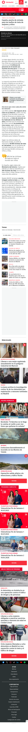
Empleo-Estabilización (14, 702)
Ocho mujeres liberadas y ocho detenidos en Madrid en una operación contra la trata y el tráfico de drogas (14, 632)
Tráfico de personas (8, 18)
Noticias (4, 6)
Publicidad (14, 696)
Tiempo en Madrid (14, 256)
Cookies (14, 717)
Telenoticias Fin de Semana (9, 506)
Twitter (6, 14)
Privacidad (14, 712)
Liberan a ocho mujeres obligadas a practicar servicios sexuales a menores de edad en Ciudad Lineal (14, 605)
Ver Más (14, 480)
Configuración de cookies (14, 719)
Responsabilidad (14, 689)
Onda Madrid (20, 6)
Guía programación (14, 679)
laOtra (14, 676)
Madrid (3, 385)
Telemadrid (14, 671)
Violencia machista (14, 239)
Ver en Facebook (3, 662)
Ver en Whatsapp (24, 662)
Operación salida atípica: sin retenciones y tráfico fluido (14, 462)
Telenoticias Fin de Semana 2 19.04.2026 (14, 544)
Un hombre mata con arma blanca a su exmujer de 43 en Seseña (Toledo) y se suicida (5, 241)
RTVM (14, 667)
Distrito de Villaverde (8, 359)
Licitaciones (14, 704)
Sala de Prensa (14, 686)
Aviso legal (14, 714)
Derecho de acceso (14, 699)
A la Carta (11, 6)
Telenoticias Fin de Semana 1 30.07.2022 (14, 520)
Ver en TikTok (14, 662)
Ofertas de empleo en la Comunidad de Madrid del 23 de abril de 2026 (5, 251)
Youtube (22, 14)
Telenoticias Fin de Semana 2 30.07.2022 (14, 497)
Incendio (3, 445)
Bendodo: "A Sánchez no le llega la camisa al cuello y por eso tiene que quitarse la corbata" (14, 410)
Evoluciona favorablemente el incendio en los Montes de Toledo (14, 436)
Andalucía (4, 588)
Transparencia (14, 691)
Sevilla (11, 264)
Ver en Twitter (6, 662)
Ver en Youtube (21, 662)
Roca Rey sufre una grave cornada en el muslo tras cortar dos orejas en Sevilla (5, 267)
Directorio (14, 694)
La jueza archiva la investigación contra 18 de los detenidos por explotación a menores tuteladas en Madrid (14, 376)
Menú (26, 2)
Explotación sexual (7, 614)
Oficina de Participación (14, 709)
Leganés (11, 272)
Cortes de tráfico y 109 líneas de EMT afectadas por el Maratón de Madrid (5, 282)
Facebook (2, 14)
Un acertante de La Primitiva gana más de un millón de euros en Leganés (5, 274)
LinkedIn (18, 14)
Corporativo (14, 684)
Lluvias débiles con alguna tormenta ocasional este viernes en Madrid (5, 259)
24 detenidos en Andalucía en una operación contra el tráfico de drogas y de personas (14, 579)
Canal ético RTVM (14, 707)
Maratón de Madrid (14, 280)
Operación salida (6, 471)
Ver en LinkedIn (17, 662)
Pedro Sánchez (5, 419)
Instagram (10, 14)
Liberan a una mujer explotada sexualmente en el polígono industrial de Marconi (5, 99)
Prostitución (16, 230)
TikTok (14, 14)
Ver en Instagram (10, 662)
